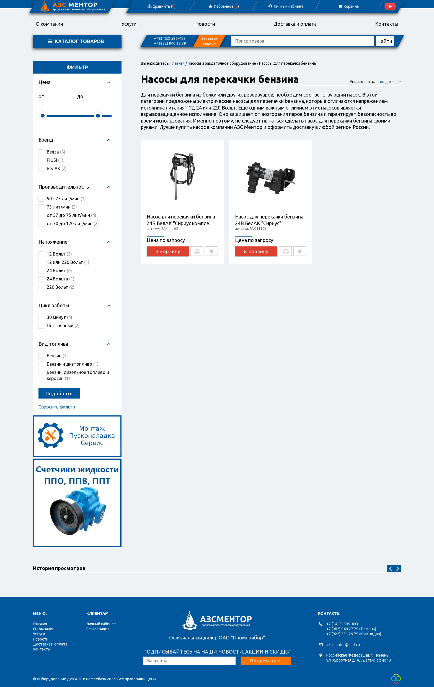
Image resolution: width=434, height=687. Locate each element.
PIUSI (55, 160)
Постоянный (63, 325)
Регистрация (97, 629)
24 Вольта (60, 278)
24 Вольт (59, 270)
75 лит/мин (62, 206)
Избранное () (223, 6)
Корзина (348, 6)
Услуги (129, 24)
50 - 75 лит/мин (66, 198)
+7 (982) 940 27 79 (170, 43)
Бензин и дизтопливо (73, 363)
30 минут (59, 317)
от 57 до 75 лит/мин (71, 215)
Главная (177, 63)
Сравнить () (161, 6)
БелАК (57, 168)
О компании (49, 24)
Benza (56, 151)
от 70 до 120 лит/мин (73, 223)
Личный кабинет (101, 624)
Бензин (57, 355)
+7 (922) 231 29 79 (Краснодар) (353, 634)
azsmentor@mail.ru (343, 644)
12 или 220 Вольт (68, 262)
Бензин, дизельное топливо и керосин (78, 375)
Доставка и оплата (295, 24)
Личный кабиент (286, 6)
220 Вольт (60, 287)
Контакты (386, 24)
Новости (205, 24)
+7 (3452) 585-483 (170, 38)
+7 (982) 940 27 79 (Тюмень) (351, 629)
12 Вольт (59, 253)
